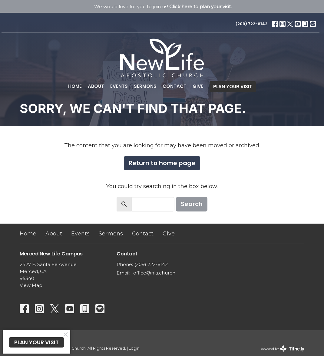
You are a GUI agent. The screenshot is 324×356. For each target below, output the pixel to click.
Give (198, 86)
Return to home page (162, 163)
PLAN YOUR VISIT (232, 86)
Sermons (145, 86)
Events (119, 86)
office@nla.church (154, 273)
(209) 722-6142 (251, 24)
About (96, 86)
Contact (175, 86)
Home (75, 86)
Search (192, 204)
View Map (31, 285)
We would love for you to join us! (163, 6)
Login (134, 348)
